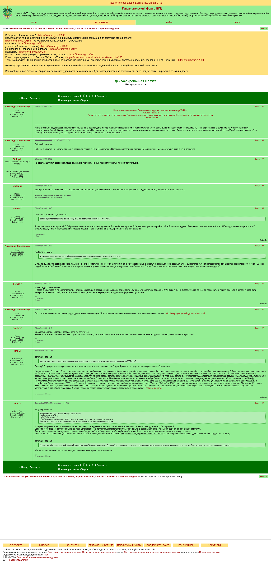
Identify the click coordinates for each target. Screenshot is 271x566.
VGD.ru (34, 22)
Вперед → (35, 98)
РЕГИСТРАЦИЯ (101, 22)
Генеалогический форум (15, 476)
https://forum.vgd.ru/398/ (18, 40)
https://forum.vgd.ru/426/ (32, 51)
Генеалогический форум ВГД (142, 8)
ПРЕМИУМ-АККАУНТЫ (129, 545)
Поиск (237, 22)
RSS (46, 554)
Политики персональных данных (99, 552)
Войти (169, 22)
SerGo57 (17, 208)
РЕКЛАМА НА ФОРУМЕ (100, 545)
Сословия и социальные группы (102, 28)
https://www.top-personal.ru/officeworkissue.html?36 (94, 57)
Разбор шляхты (150, 117)
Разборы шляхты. (153, 388)
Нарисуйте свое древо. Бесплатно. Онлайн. (133, 2)
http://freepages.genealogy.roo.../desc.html (185, 313)
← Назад (23, 98)
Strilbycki (17, 159)
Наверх (257, 106)
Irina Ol (17, 351)
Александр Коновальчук (17, 106)
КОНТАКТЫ (73, 545)
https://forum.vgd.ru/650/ (191, 60)
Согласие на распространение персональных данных (152, 552)
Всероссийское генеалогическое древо (37, 557)
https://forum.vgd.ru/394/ (51, 35)
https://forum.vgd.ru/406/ (54, 46)
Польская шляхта (150, 113)
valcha (76, 100)
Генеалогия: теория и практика (26, 28)
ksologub (17, 186)
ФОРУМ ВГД (214, 545)
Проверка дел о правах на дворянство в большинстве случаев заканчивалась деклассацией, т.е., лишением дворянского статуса (150, 115)
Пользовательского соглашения (64, 552)
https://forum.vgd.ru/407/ (63, 49)
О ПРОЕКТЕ (16, 545)
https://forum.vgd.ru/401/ (31, 43)
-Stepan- (84, 100)
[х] (161, 2)
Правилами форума (209, 552)
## (263, 106)
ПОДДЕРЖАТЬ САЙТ (158, 545)
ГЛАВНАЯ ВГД (186, 545)
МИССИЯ (44, 545)
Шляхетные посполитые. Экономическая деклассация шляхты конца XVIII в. (150, 110)
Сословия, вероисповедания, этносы (63, 28)
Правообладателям (18, 560)
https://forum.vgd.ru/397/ (82, 54)
